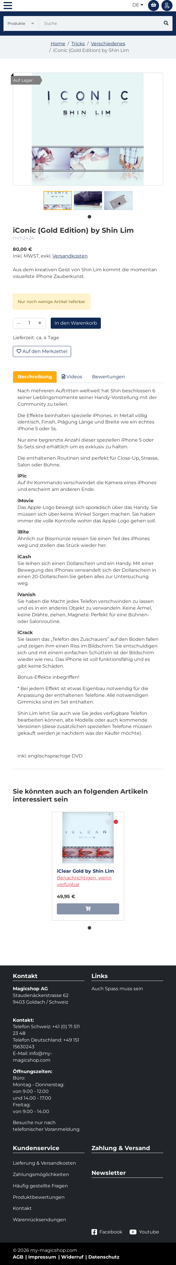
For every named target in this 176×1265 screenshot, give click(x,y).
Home (58, 43)
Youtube (144, 1232)
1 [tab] (88, 215)
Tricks (78, 43)
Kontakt (22, 1208)
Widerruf (72, 1257)
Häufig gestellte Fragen (40, 1186)
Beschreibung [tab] (35, 376)
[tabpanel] (58, 200)
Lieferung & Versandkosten (44, 1163)
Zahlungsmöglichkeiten (41, 1174)
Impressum (42, 1257)
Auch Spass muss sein (117, 988)
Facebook (106, 1232)
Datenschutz (103, 1257)
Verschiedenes (108, 43)
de (137, 5)
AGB (18, 1257)
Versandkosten (70, 256)
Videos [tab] (72, 376)
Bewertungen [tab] (108, 376)
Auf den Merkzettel (42, 351)
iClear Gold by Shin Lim (85, 871)
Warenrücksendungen (39, 1219)
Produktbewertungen (39, 1197)
